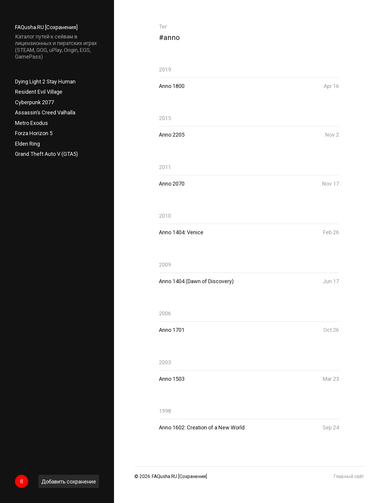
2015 (165, 118)
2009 (165, 265)
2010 (165, 216)
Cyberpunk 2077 (34, 102)
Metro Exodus (31, 123)
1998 (165, 411)
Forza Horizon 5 (33, 133)
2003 (165, 362)
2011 (165, 167)
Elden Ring (27, 144)
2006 (165, 313)
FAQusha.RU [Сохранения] (46, 27)
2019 (165, 69)
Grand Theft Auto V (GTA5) (46, 154)
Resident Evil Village (38, 92)
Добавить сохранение (68, 481)
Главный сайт (349, 476)
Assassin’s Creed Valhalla (45, 112)
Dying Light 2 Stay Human (45, 81)
